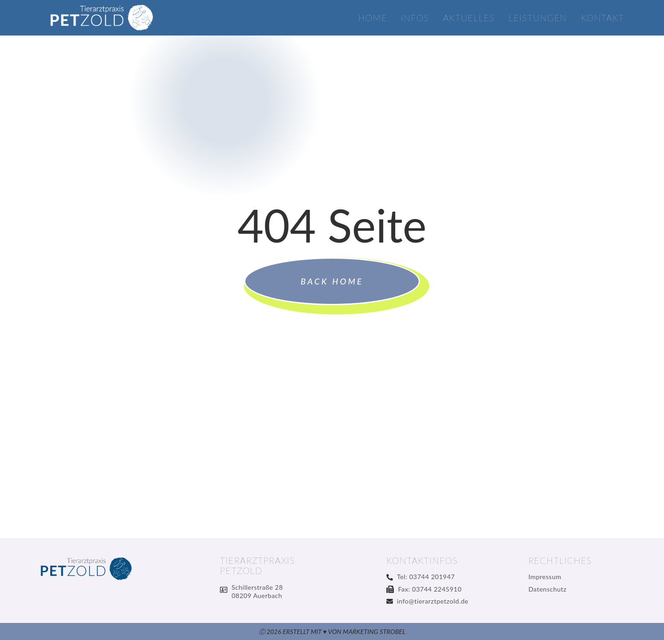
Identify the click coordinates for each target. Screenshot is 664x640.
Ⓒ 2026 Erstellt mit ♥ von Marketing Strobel (332, 631)
